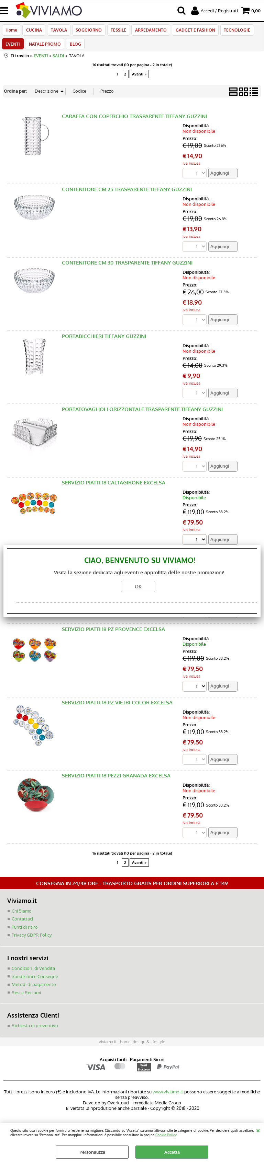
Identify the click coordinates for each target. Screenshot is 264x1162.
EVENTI (13, 46)
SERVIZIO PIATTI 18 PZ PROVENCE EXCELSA (113, 633)
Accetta (172, 1152)
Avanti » (139, 78)
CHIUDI (258, 1129)
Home (11, 31)
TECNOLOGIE (233, 31)
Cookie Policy (165, 1134)
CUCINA (33, 31)
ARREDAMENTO (148, 31)
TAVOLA (58, 31)
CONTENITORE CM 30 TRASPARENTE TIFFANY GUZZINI (127, 266)
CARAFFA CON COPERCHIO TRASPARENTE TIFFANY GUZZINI (134, 120)
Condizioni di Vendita (33, 972)
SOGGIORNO (87, 31)
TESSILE (116, 31)
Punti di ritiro (25, 931)
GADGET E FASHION (191, 31)
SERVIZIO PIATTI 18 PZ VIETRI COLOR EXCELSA (117, 706)
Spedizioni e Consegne (35, 980)
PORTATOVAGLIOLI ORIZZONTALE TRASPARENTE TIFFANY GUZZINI (142, 413)
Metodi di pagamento (34, 988)
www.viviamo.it (168, 1096)
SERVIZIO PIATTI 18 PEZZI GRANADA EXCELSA (116, 779)
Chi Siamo (22, 915)
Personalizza (92, 1152)
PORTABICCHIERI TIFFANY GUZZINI (104, 340)
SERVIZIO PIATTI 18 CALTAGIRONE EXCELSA (113, 486)
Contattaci (22, 923)
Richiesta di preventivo (35, 1029)
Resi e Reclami (26, 996)
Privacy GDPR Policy (32, 939)
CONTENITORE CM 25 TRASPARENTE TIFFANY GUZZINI (127, 193)
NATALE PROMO (44, 46)
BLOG (74, 46)
